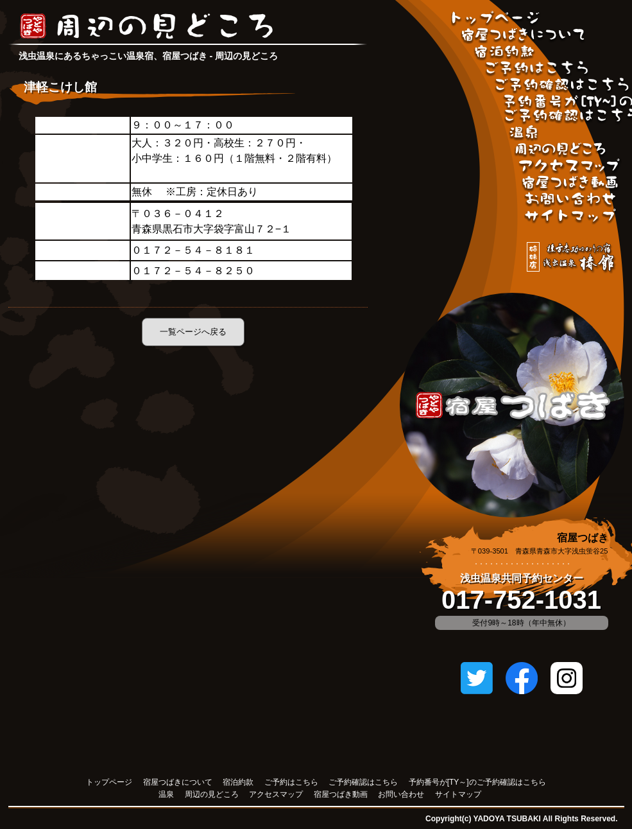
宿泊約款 (506, 52)
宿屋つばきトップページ (496, 19)
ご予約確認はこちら (562, 86)
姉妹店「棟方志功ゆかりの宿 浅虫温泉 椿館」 (572, 258)
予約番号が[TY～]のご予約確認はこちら (477, 782)
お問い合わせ (571, 200)
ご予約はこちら (536, 69)
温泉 (524, 133)
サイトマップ (571, 217)
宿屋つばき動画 (571, 183)
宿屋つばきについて (523, 36)
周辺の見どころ (561, 150)
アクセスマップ (570, 167)
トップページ (109, 782)
